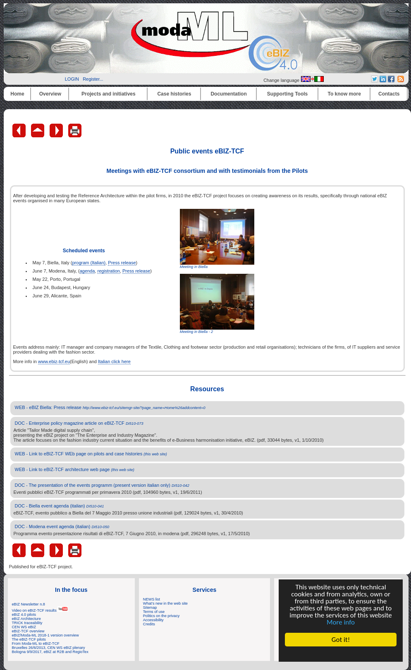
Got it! (341, 639)
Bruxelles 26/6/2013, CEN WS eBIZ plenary (48, 648)
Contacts (388, 94)
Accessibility (153, 620)
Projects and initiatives (108, 94)
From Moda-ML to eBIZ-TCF (36, 643)
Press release (122, 262)
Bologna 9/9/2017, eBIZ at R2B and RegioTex (50, 652)
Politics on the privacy (161, 616)
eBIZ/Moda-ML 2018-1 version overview (45, 635)
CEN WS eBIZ (24, 627)
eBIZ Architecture (26, 619)
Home (17, 94)
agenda (87, 270)
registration (108, 270)
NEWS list (151, 599)
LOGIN (72, 79)
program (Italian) (88, 262)
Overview (50, 94)
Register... (93, 79)
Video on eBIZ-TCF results (40, 610)
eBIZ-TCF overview (28, 631)
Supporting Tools (287, 94)
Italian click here (114, 361)
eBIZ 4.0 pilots (24, 615)
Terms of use (154, 612)
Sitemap (150, 607)
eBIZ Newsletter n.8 (28, 604)
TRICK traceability (27, 623)
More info (341, 622)
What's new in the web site (165, 603)
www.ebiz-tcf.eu (54, 361)
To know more (344, 94)
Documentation (228, 94)
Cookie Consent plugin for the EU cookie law (340, 653)
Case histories (174, 94)
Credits (149, 624)
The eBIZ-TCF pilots (29, 639)
